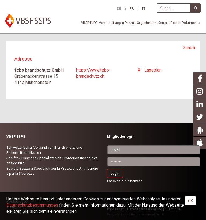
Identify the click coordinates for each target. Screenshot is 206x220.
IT (143, 9)
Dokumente (191, 23)
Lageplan (149, 70)
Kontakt (164, 23)
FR (132, 9)
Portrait (130, 23)
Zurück (189, 47)
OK (190, 201)
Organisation (147, 23)
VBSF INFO (89, 23)
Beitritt (176, 23)
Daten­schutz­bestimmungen (32, 205)
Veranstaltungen (111, 23)
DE (119, 9)
